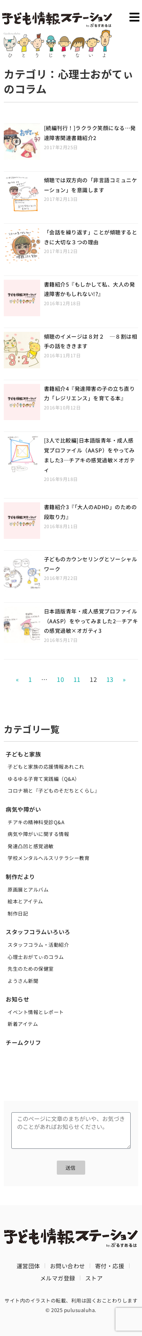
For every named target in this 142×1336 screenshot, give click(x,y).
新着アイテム (23, 1023)
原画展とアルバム (28, 889)
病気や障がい (23, 809)
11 (77, 679)
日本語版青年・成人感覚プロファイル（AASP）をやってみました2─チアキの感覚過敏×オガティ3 (91, 620)
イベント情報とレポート (36, 1012)
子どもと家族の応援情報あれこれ (46, 766)
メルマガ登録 (57, 1278)
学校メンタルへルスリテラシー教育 (48, 857)
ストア (94, 1278)
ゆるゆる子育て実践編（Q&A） (44, 778)
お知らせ (17, 999)
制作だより (20, 877)
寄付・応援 (110, 1266)
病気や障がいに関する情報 (38, 834)
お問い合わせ (67, 1266)
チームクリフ (23, 1042)
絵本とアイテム (25, 901)
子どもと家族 (23, 754)
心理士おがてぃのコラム (36, 956)
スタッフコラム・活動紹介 (38, 944)
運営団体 (28, 1266)
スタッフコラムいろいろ (38, 932)
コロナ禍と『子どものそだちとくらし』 (54, 790)
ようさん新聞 (23, 980)
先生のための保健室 (31, 968)
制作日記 (18, 913)
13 (110, 679)
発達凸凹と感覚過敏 (31, 846)
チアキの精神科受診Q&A (36, 822)
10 (60, 679)
